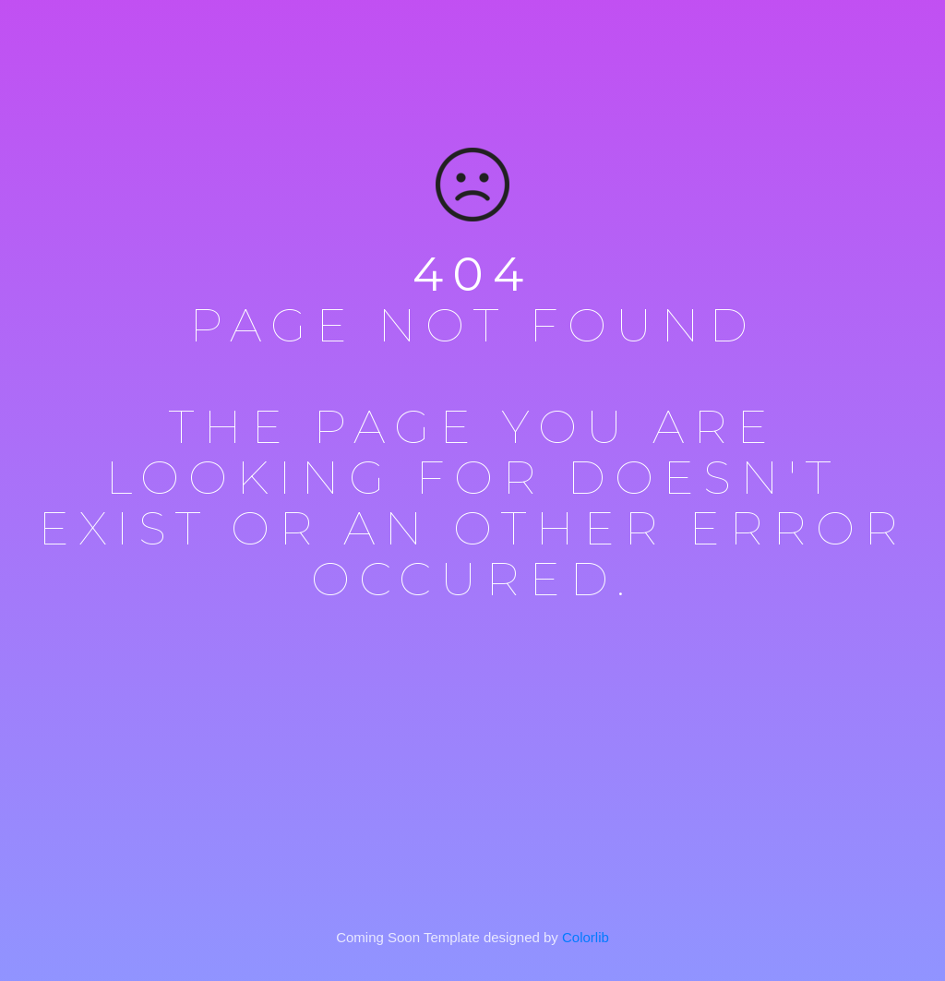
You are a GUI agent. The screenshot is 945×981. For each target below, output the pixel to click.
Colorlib (585, 937)
